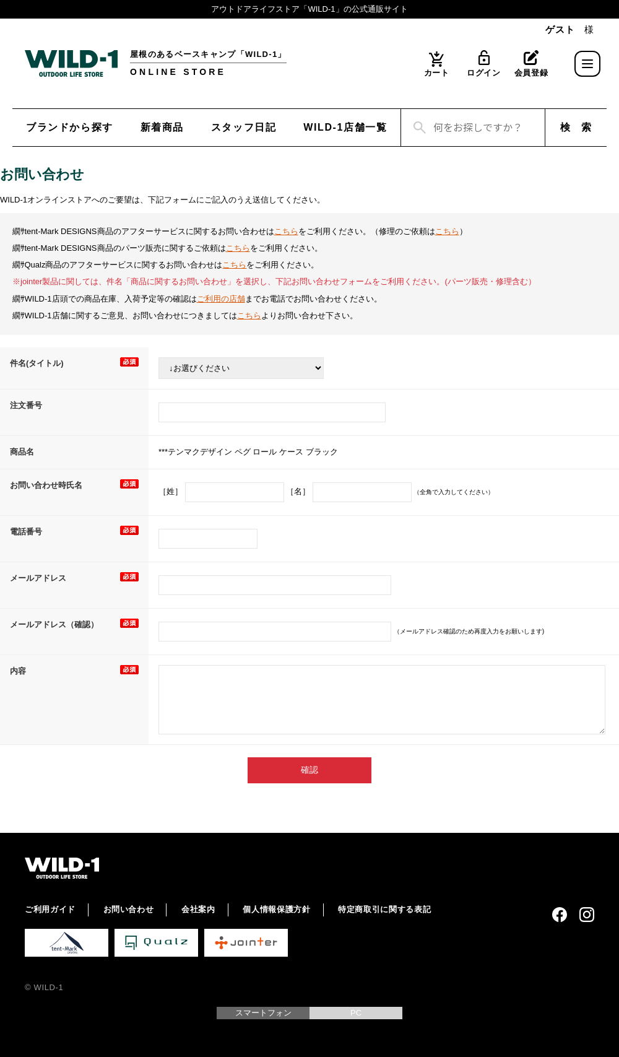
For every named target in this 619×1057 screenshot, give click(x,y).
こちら (286, 231)
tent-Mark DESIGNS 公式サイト (66, 943)
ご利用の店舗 (221, 298)
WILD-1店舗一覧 (345, 127)
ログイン (484, 72)
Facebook (559, 914)
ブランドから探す (69, 127)
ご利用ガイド (50, 909)
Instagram (586, 914)
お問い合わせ (128, 909)
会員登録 (531, 72)
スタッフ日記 (244, 127)
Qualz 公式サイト (156, 943)
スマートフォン (263, 1012)
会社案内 (198, 909)
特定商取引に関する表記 (384, 909)
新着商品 (162, 127)
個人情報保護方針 (276, 909)
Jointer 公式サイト (246, 943)
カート (436, 72)
